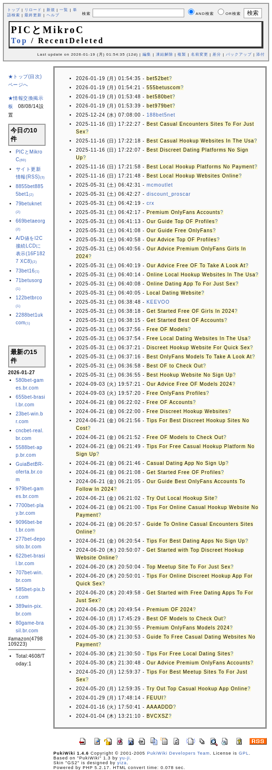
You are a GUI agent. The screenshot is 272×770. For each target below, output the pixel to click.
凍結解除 (164, 54)
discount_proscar (168, 194)
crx (150, 203)
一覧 (63, 10)
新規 (51, 10)
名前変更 (199, 54)
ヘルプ (53, 15)
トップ (13, 10)
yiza (122, 762)
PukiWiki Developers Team (178, 753)
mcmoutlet (159, 185)
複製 (181, 54)
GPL (244, 753)
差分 (217, 54)
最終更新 (33, 15)
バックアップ (239, 54)
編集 (146, 54)
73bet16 (28, 270)
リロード (33, 10)
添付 (260, 54)
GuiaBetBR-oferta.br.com (30, 472)
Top (19, 40)
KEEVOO (157, 302)
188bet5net (160, 115)
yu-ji (124, 758)
